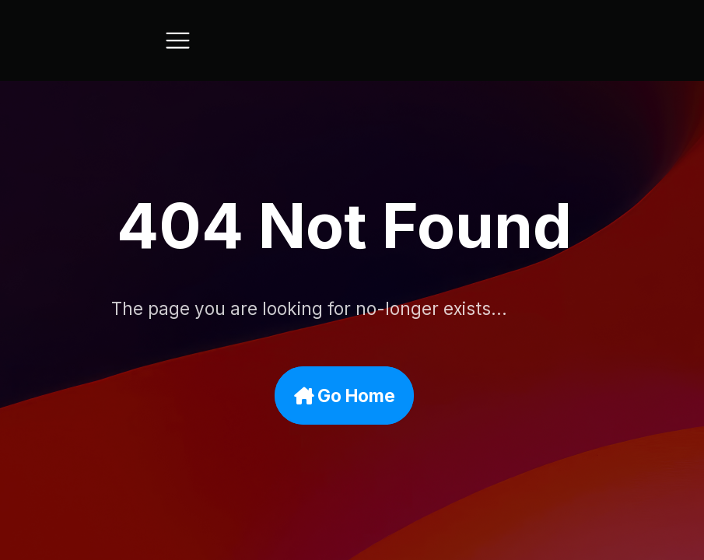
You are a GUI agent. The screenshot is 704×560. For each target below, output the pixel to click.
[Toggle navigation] (177, 40)
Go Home (350, 395)
